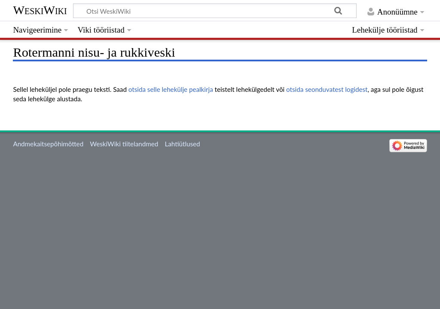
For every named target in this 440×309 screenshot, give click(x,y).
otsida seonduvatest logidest (326, 89)
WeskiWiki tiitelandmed (124, 144)
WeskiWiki (40, 10)
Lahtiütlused (182, 144)
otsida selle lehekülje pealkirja (170, 89)
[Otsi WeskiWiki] (214, 11)
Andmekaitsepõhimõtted (48, 144)
